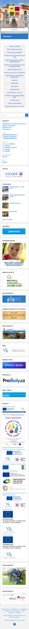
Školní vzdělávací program (14, 49)
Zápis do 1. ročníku (14, 46)
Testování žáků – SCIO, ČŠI (14, 92)
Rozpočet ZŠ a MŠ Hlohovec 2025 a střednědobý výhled (14, 65)
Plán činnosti (14, 86)
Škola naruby (13, 211)
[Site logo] (14, 25)
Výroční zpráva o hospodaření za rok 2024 (14, 56)
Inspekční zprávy (14, 100)
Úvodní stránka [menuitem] (5, 609)
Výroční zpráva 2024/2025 (14, 52)
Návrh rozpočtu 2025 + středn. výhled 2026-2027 (14, 61)
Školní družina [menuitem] (8, 611)
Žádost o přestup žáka (14, 103)
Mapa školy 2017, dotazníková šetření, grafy (14, 76)
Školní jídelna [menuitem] (16, 611)
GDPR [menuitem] (23, 611)
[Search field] (14, 115)
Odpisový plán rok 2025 (14, 69)
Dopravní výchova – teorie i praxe (17, 187)
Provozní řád (14, 83)
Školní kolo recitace (15, 203)
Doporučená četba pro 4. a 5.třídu (14, 106)
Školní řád (14, 80)
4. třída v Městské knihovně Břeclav (17, 195)
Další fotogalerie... (7, 219)
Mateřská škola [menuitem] (24, 609)
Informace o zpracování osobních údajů (14, 96)
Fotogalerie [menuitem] (11, 612)
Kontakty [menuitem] (18, 612)
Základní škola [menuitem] (14, 609)
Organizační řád (14, 89)
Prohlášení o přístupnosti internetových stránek (14, 620)
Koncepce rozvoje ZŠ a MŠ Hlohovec (14, 72)
